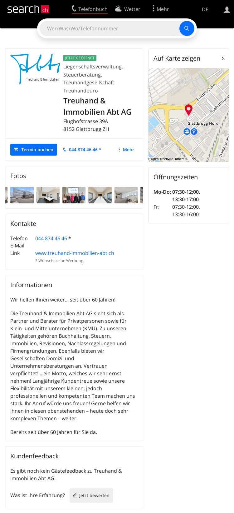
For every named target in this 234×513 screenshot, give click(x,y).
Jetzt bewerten (94, 495)
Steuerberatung (82, 74)
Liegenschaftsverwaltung (92, 66)
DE (205, 9)
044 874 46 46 (51, 238)
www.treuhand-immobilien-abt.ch (74, 253)
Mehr (128, 149)
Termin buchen (37, 149)
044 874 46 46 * (85, 149)
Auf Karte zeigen (177, 58)
